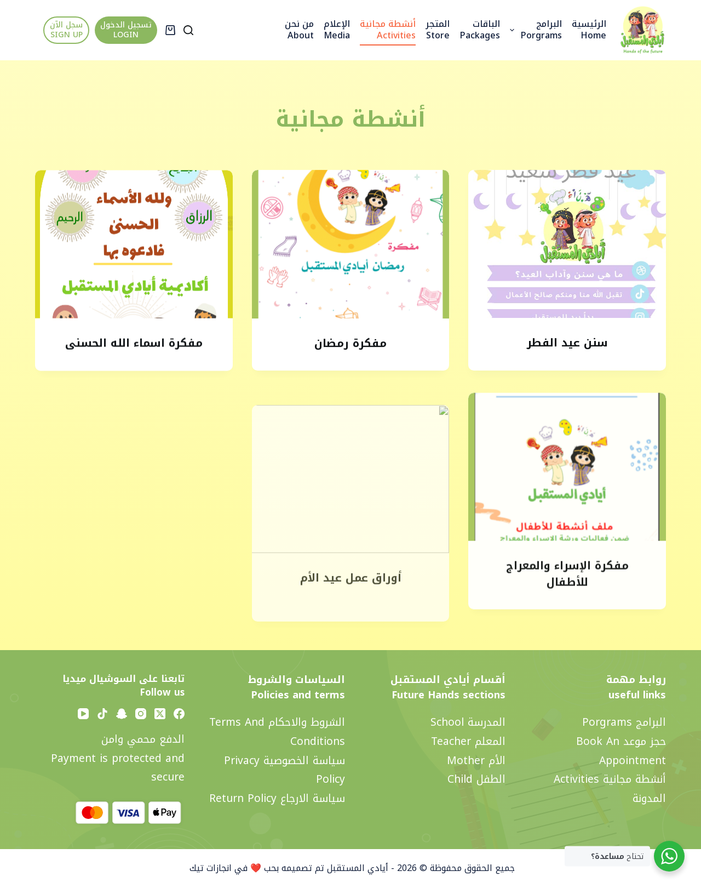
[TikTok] (102, 713)
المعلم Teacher (468, 741)
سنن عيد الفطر (567, 343)
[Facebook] (179, 713)
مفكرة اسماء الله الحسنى (134, 344)
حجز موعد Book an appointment (621, 751)
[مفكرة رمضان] (351, 244)
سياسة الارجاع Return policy (277, 798)
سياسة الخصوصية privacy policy (284, 770)
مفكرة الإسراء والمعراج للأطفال (567, 589)
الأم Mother (476, 760)
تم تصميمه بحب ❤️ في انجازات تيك (255, 867)
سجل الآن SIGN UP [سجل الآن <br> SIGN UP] (66, 30)
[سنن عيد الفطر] (567, 244)
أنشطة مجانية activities (388, 29)
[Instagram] (140, 713)
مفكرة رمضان (350, 343)
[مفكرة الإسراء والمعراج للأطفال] (567, 482)
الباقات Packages (479, 29)
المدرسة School (467, 722)
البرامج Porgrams (533, 29)
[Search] (188, 30)
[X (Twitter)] (159, 713)
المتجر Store (438, 29)
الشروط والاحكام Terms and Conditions (277, 732)
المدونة (649, 798)
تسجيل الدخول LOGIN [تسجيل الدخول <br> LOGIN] (126, 30)
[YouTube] (83, 713)
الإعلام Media (337, 29)
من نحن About (299, 29)
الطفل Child (476, 779)
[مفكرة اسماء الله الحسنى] (134, 246)
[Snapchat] (121, 713)
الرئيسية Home (589, 29)
